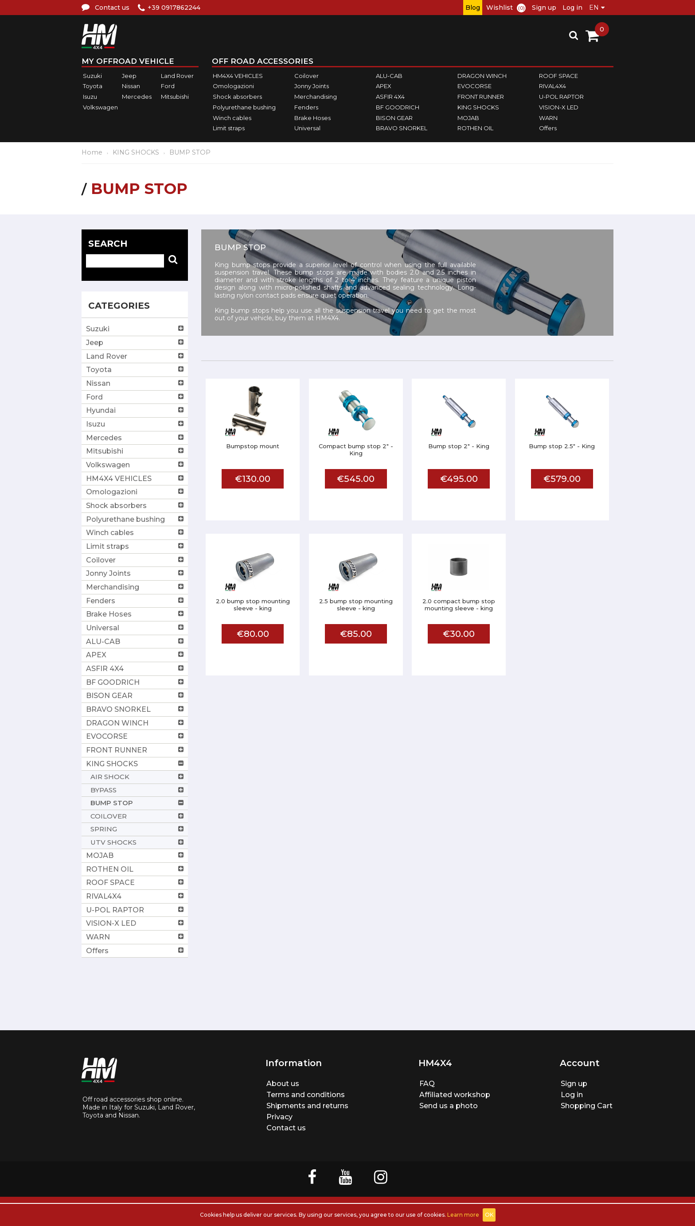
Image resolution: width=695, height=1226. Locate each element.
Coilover (306, 75)
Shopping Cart (587, 1106)
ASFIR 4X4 (390, 96)
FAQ (427, 1083)
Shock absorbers (237, 96)
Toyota (92, 86)
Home (92, 152)
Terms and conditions (305, 1094)
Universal (307, 128)
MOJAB (468, 117)
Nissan (131, 86)
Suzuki (92, 75)
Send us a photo (448, 1106)
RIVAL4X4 (552, 86)
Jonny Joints (311, 86)
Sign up (544, 8)
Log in (572, 8)
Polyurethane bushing (244, 107)
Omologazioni (233, 86)
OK (489, 1214)
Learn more (463, 1214)
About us (282, 1083)
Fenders (306, 107)
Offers (548, 128)
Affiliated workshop (454, 1094)
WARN (548, 117)
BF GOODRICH (397, 107)
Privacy (279, 1117)
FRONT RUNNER (480, 96)
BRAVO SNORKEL (401, 128)
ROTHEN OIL (475, 128)
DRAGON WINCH (482, 75)
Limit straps (229, 128)
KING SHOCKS (478, 107)
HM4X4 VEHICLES (238, 75)
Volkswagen (100, 107)
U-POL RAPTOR (561, 96)
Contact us (286, 1128)
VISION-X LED (558, 107)
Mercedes (137, 96)
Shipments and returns (307, 1106)
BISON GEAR (394, 117)
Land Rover (177, 75)
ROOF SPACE (558, 75)
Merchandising (315, 96)
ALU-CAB (389, 75)
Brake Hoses (312, 117)
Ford (168, 86)
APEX (383, 86)
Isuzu (90, 96)
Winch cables (232, 117)
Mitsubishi (175, 96)
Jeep (129, 75)
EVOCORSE (474, 86)
